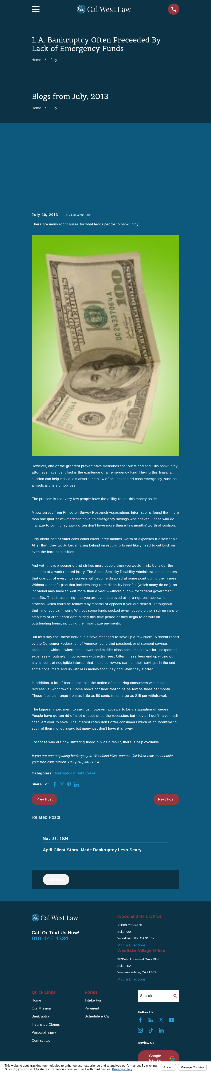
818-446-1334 (50, 873)
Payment (92, 943)
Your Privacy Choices (89, 1059)
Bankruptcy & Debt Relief (74, 708)
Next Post (166, 734)
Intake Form (94, 935)
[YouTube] (171, 954)
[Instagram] (140, 965)
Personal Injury (44, 968)
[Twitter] (161, 954)
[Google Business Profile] (150, 954)
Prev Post (44, 734)
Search (146, 931)
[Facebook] (140, 954)
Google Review (162, 993)
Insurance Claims (46, 959)
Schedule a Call (97, 951)
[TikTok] (150, 965)
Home (36, 935)
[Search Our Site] (175, 931)
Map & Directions (131, 880)
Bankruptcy (41, 951)
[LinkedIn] (161, 965)
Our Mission (41, 943)
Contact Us (41, 976)
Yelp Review (156, 1012)
